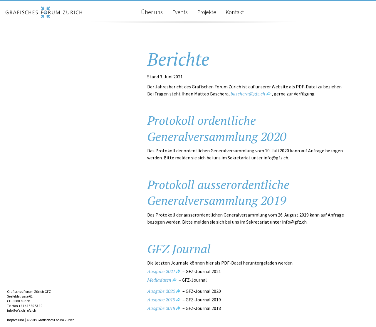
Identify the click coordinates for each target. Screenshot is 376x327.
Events (180, 12)
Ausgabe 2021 (161, 271)
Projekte (206, 12)
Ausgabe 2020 (161, 291)
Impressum (15, 320)
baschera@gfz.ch (248, 93)
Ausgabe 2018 (161, 308)
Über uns (152, 12)
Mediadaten (159, 280)
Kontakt (235, 12)
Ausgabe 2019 (161, 299)
